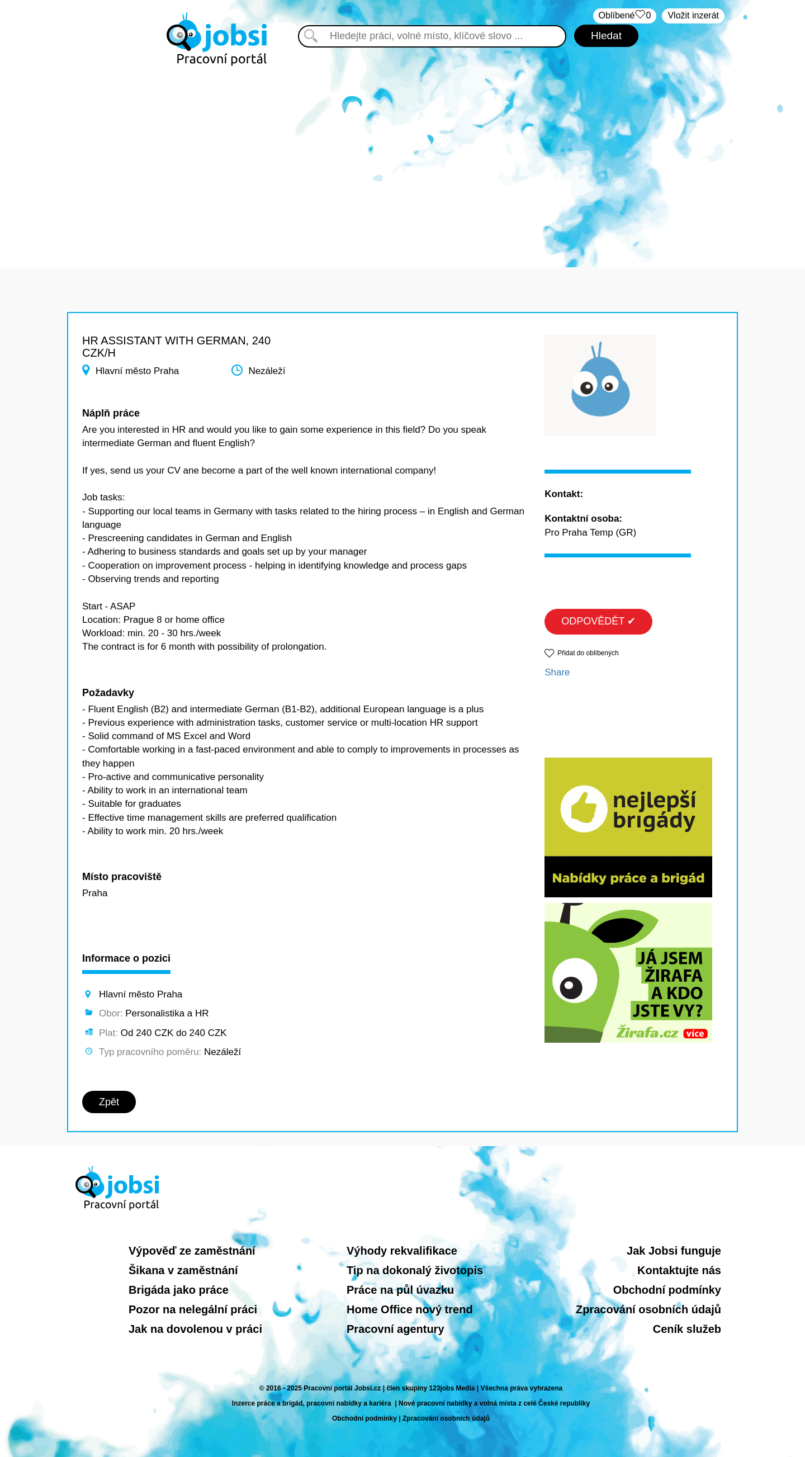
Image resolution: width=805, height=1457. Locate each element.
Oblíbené (625, 16)
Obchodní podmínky (667, 1290)
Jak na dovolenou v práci (195, 1329)
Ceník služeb (687, 1329)
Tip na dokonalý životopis (415, 1270)
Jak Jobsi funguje (674, 1251)
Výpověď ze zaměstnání (192, 1251)
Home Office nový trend (410, 1309)
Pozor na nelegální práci (193, 1309)
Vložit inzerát (693, 15)
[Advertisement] (402, 161)
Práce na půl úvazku (400, 1290)
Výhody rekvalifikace (402, 1251)
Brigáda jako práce (179, 1290)
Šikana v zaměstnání (183, 1270)
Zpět (109, 1102)
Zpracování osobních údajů (648, 1309)
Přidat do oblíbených (587, 653)
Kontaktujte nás (679, 1270)
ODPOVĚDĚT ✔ (598, 621)
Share (557, 672)
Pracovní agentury (395, 1329)
